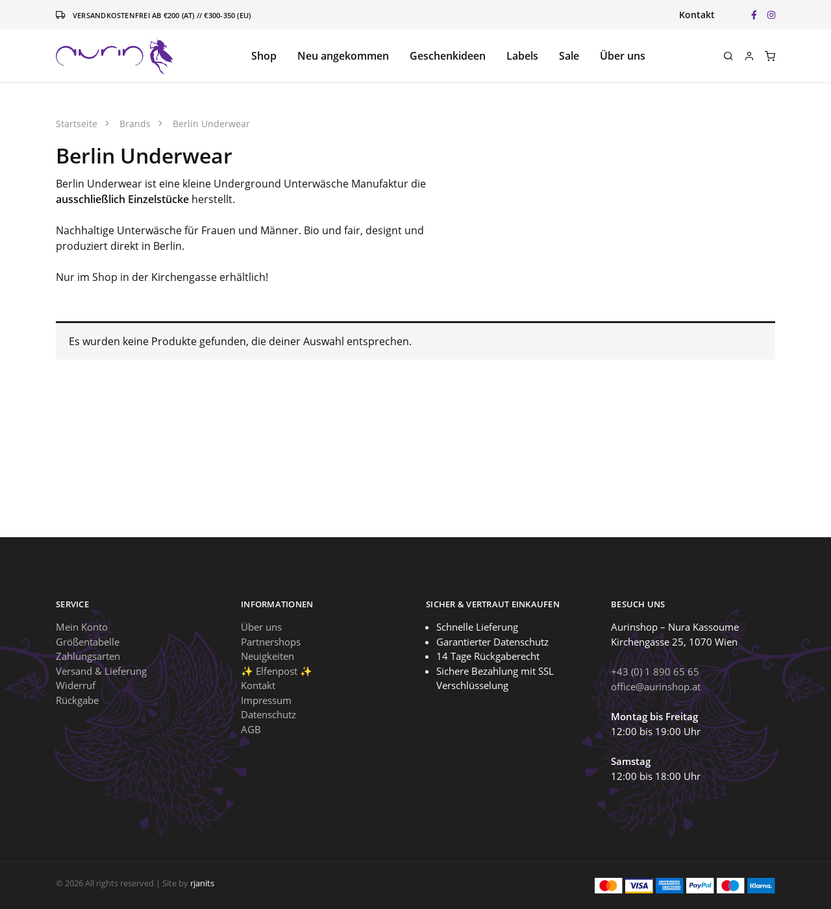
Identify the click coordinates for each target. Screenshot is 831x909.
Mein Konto (82, 626)
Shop (264, 56)
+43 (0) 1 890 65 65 (655, 671)
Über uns (622, 56)
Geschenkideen (448, 56)
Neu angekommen (343, 56)
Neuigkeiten (267, 655)
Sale (569, 56)
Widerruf (75, 685)
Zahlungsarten (88, 655)
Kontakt (697, 14)
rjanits (202, 883)
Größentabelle (87, 641)
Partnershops (271, 641)
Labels (522, 56)
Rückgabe (77, 700)
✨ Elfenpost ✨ (276, 670)
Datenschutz (268, 714)
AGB (251, 729)
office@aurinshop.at (656, 686)
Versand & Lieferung (101, 670)
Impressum (266, 700)
